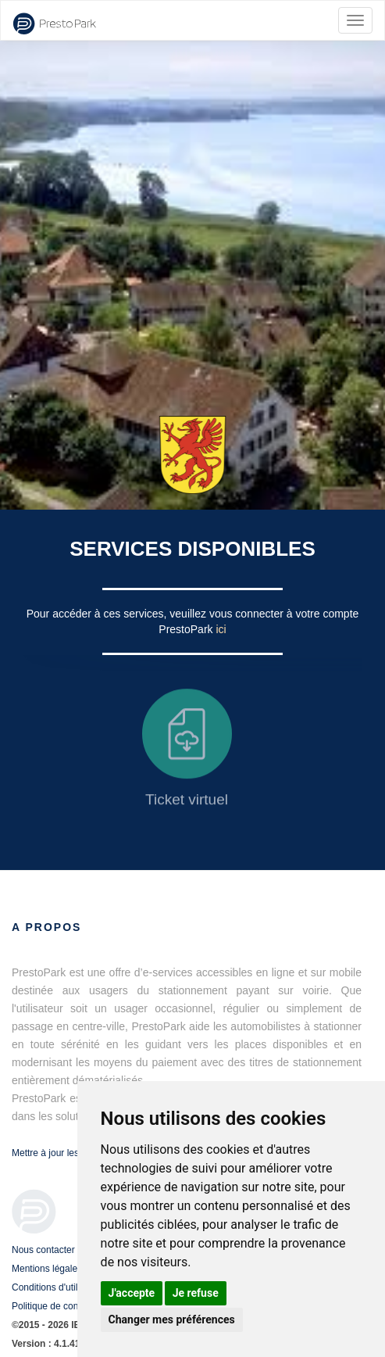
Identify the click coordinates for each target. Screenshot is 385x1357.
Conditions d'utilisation (58, 1287)
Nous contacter (43, 1249)
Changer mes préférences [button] (172, 1319)
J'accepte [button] (132, 1293)
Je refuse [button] (196, 1293)
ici (221, 629)
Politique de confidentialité (66, 1306)
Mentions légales (47, 1268)
